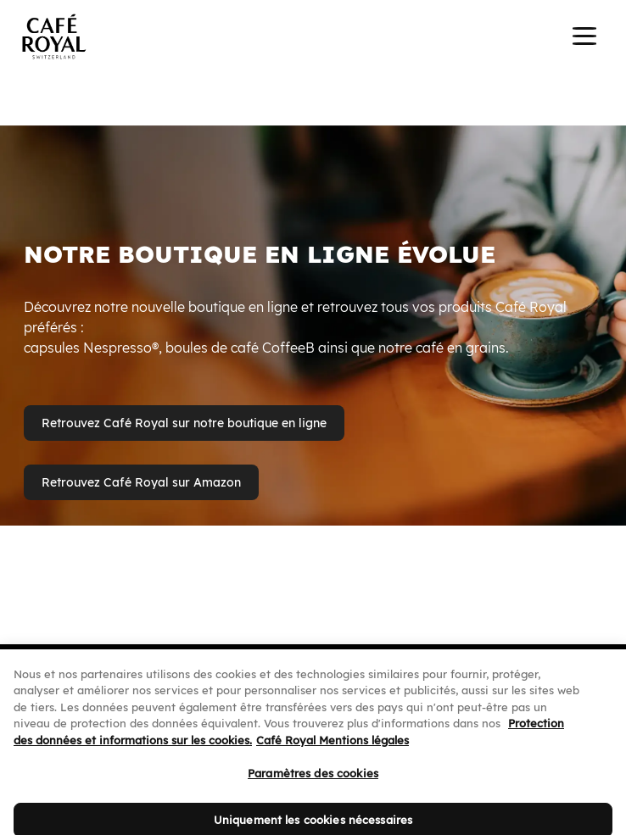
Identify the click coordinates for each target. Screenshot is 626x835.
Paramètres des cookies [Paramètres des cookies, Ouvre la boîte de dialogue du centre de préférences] (313, 784)
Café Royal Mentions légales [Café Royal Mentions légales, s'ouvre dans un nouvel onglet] (332, 750)
